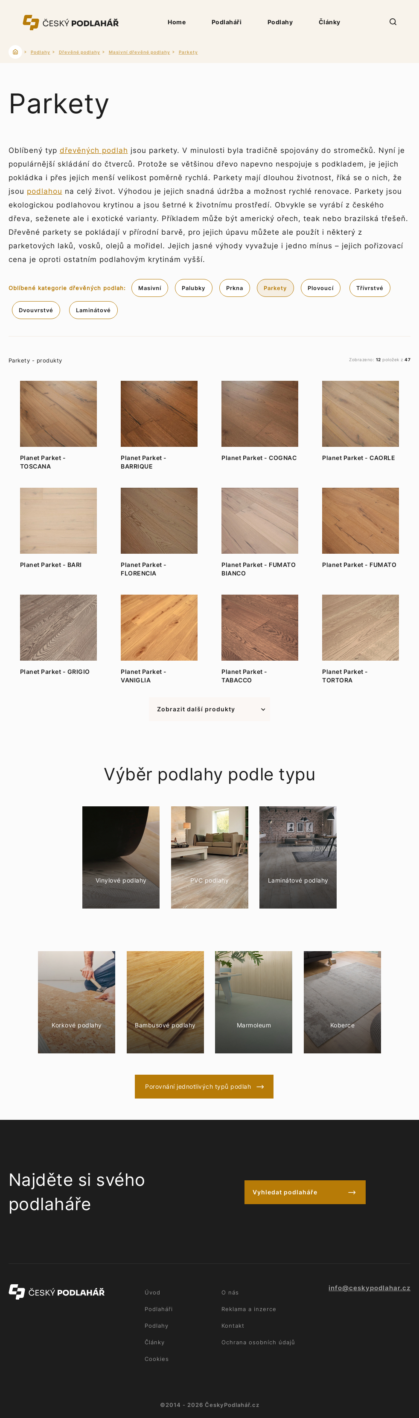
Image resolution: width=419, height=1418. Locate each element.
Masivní (149, 288)
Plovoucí (321, 288)
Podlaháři (227, 22)
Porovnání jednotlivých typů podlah (198, 1086)
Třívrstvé (370, 288)
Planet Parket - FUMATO (359, 564)
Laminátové (93, 310)
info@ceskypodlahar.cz (369, 1288)
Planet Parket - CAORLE (358, 457)
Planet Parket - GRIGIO (55, 671)
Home (177, 22)
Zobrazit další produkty (196, 709)
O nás (230, 1292)
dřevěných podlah (94, 150)
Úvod (152, 1292)
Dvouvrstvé (36, 310)
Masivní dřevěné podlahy (139, 52)
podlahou (44, 191)
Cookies (157, 1358)
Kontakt (232, 1325)
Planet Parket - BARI (51, 564)
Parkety (188, 52)
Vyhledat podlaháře (285, 1192)
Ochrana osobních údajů (258, 1342)
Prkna (234, 288)
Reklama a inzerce (248, 1309)
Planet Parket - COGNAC (259, 457)
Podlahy (280, 22)
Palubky (194, 288)
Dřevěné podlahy (79, 52)
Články (329, 22)
